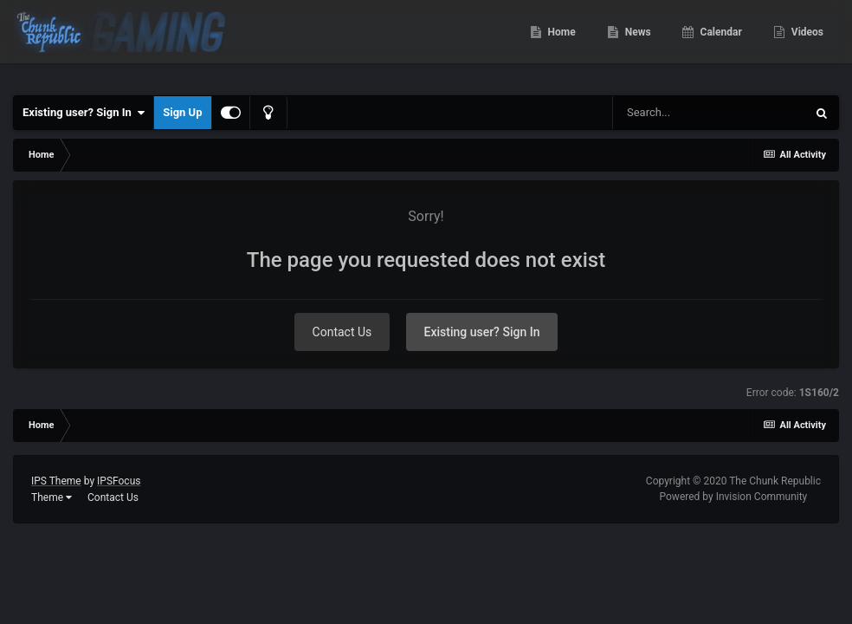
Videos (806, 43)
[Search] (709, 112)
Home (560, 43)
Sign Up (182, 112)
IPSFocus (118, 481)
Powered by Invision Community (734, 497)
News (637, 43)
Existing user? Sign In (84, 112)
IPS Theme (56, 481)
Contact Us (342, 332)
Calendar (720, 43)
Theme (51, 497)
